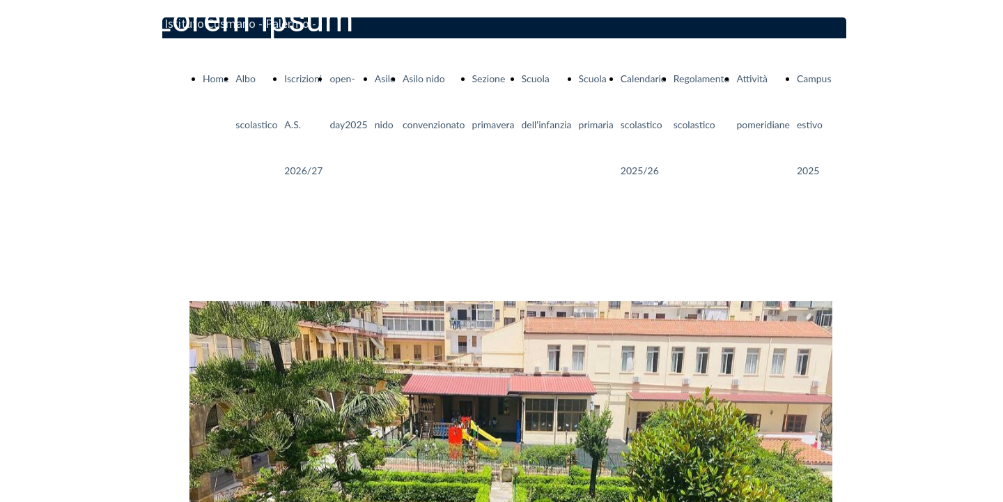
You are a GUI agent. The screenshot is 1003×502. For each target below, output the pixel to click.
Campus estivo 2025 (814, 124)
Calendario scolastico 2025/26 (644, 124)
